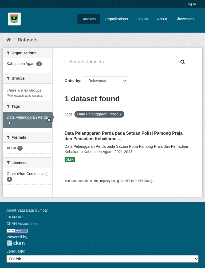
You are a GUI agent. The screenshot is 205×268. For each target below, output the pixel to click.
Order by (72, 81)
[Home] (8, 39)
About (162, 19)
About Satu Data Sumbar (27, 210)
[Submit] (183, 62)
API (127, 181)
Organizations (116, 19)
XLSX (69, 159)
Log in (191, 4)
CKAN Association (21, 224)
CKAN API (15, 217)
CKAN (15, 243)
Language (15, 251)
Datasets (88, 19)
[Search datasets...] (120, 62)
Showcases (185, 19)
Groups (142, 19)
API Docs (144, 181)
